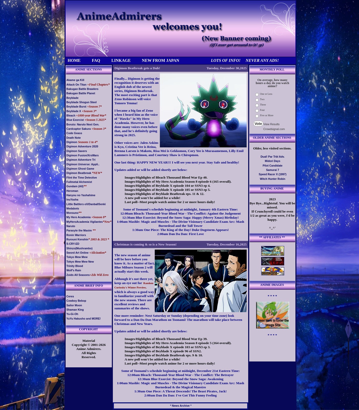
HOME (74, 60)
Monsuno (72, 212)
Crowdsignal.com (274, 129)
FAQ (96, 60)
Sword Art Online (77, 252)
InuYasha (72, 199)
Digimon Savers (76, 151)
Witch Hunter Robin (272, 178)
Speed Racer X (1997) (272, 174)
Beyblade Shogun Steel (81, 102)
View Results (271, 124)
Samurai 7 (272, 169)
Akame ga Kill (75, 79)
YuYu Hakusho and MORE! (83, 318)
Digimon (71, 142)
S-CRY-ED (72, 243)
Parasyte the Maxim (79, 230)
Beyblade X (73, 111)
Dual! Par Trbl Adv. (272, 156)
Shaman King (75, 309)
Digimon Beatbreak (78, 172)
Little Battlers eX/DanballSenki (86, 204)
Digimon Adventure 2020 (82, 146)
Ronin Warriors (76, 235)
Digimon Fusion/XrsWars (82, 155)
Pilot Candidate (273, 165)
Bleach (70, 115)
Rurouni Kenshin (77, 239)
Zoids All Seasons (78, 274)
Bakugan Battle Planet (80, 93)
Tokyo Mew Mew (77, 257)
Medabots (72, 208)
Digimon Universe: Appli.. (82, 164)
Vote (258, 124)
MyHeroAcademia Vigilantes (84, 221)
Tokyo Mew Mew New (80, 261)
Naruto (70, 226)
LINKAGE (121, 60)
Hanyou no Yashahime (80, 195)
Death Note (73, 137)
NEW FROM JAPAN (160, 60)
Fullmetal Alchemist (79, 181)
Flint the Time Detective (81, 177)
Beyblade (72, 97)
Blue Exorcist (75, 119)
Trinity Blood (74, 265)
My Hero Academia (78, 217)
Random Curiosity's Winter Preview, (133, 285)
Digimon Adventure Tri (80, 159)
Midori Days (272, 160)
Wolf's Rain (73, 270)
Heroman (72, 190)
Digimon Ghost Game (80, 168)
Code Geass (74, 133)
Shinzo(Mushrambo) (79, 248)
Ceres (70, 296)
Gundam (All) (74, 186)
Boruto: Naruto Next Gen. (82, 124)
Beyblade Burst (76, 106)
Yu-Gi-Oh (72, 313)
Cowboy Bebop (76, 300)
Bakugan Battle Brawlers (82, 88)
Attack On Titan (76, 84)
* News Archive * (181, 405)
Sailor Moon (74, 305)
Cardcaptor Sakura (78, 128)
